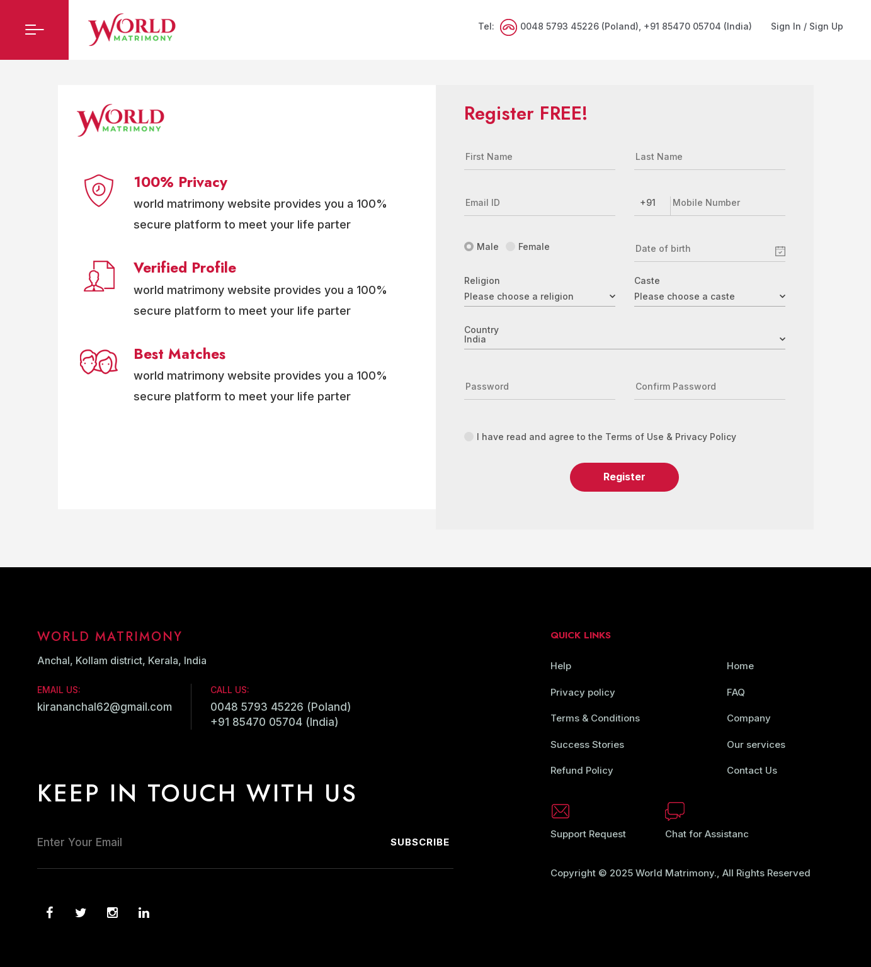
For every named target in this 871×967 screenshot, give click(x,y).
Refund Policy (581, 770)
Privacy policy (582, 692)
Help (560, 666)
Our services (756, 744)
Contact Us (752, 770)
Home (740, 666)
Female (528, 246)
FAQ (736, 692)
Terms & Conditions (595, 718)
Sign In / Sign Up (807, 26)
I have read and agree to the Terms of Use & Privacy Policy (600, 436)
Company (749, 718)
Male (481, 246)
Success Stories (587, 744)
